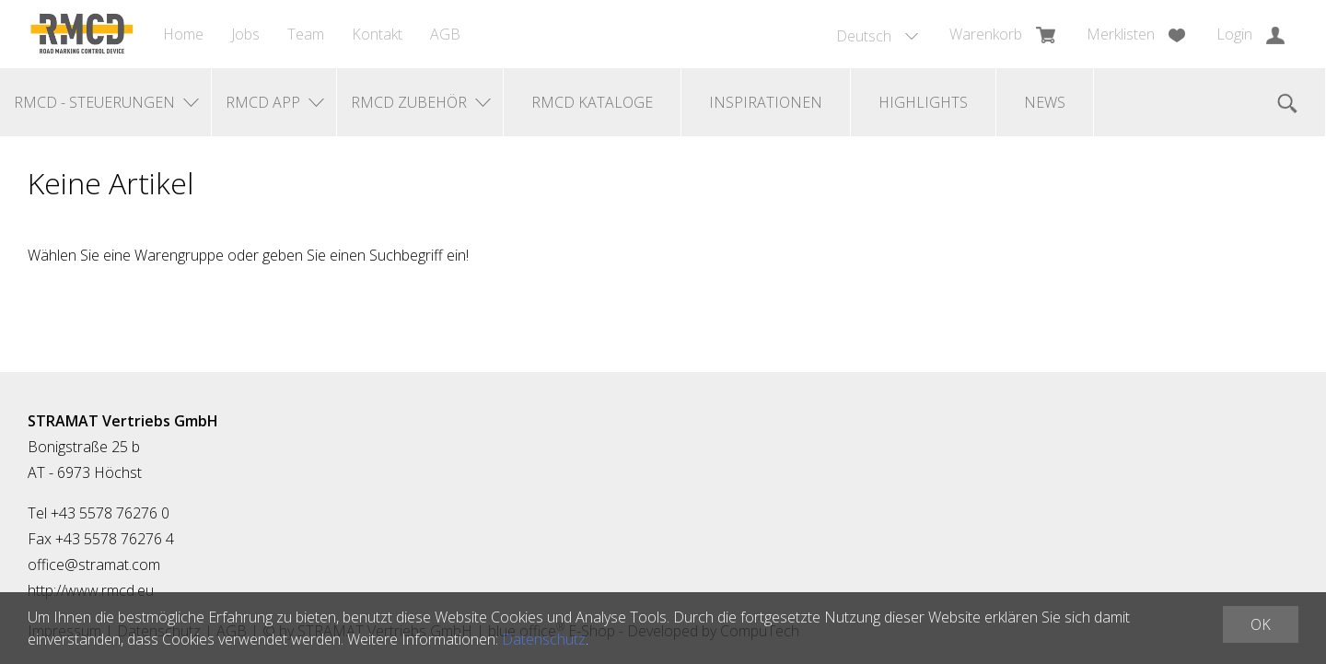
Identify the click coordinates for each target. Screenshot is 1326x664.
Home (183, 34)
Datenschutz (544, 639)
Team (305, 34)
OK (1260, 624)
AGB (445, 34)
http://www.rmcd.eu (91, 590)
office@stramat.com (94, 564)
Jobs (245, 34)
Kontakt (377, 34)
